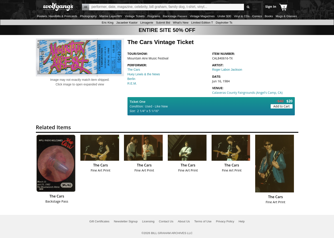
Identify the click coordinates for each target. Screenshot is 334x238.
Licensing (148, 221)
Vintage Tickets (135, 16)
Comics (257, 16)
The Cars (133, 69)
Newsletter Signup (126, 221)
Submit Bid (163, 22)
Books (269, 16)
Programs (154, 16)
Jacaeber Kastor (127, 22)
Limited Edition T (202, 22)
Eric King (107, 22)
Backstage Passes (175, 16)
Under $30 (224, 16)
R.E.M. (132, 83)
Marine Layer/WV (111, 16)
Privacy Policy (225, 221)
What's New (180, 22)
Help (242, 221)
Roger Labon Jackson (227, 69)
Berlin (131, 79)
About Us (184, 221)
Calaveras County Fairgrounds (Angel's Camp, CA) (247, 92)
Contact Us (166, 221)
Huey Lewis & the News (143, 74)
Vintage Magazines (202, 16)
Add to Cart (281, 106)
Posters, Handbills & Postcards (57, 16)
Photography (88, 16)
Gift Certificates (99, 221)
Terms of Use (203, 221)
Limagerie (146, 22)
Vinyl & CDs (241, 16)
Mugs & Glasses (286, 16)
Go (248, 7)
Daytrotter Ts (224, 22)
